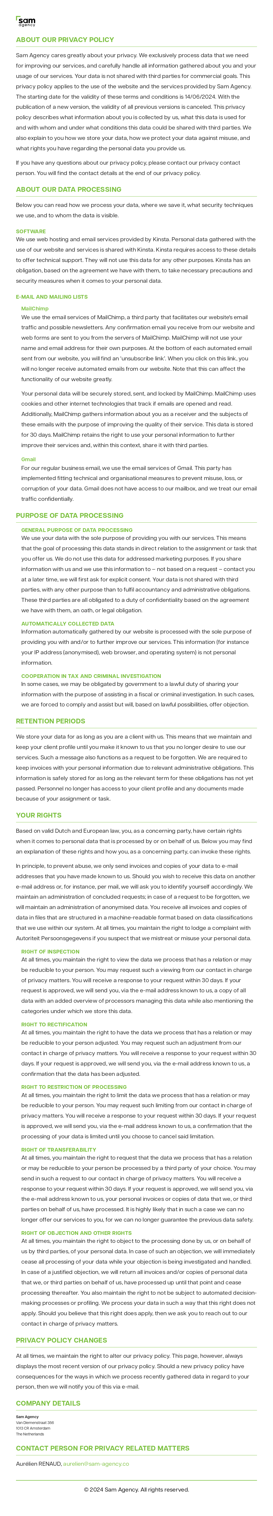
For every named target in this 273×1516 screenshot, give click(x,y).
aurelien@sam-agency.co (96, 1464)
